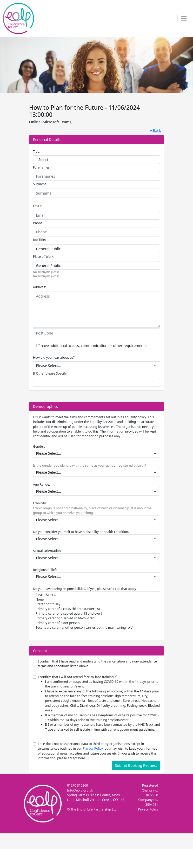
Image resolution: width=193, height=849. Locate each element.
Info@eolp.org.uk (80, 790)
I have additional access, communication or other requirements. (93, 345)
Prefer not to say (96, 604)
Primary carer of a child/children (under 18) (96, 609)
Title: (36, 151)
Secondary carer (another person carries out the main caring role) (96, 627)
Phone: (38, 223)
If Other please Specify (49, 373)
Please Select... (96, 595)
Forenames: (41, 167)
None (96, 599)
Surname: (40, 184)
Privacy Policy (93, 748)
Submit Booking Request (136, 765)
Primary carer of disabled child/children (96, 618)
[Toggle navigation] (183, 18)
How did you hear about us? (54, 357)
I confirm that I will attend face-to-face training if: (99, 703)
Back (155, 130)
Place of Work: (43, 256)
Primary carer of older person (96, 623)
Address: (39, 287)
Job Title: (39, 239)
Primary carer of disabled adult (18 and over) (96, 613)
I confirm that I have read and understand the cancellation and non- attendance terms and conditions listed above (97, 663)
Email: (37, 206)
